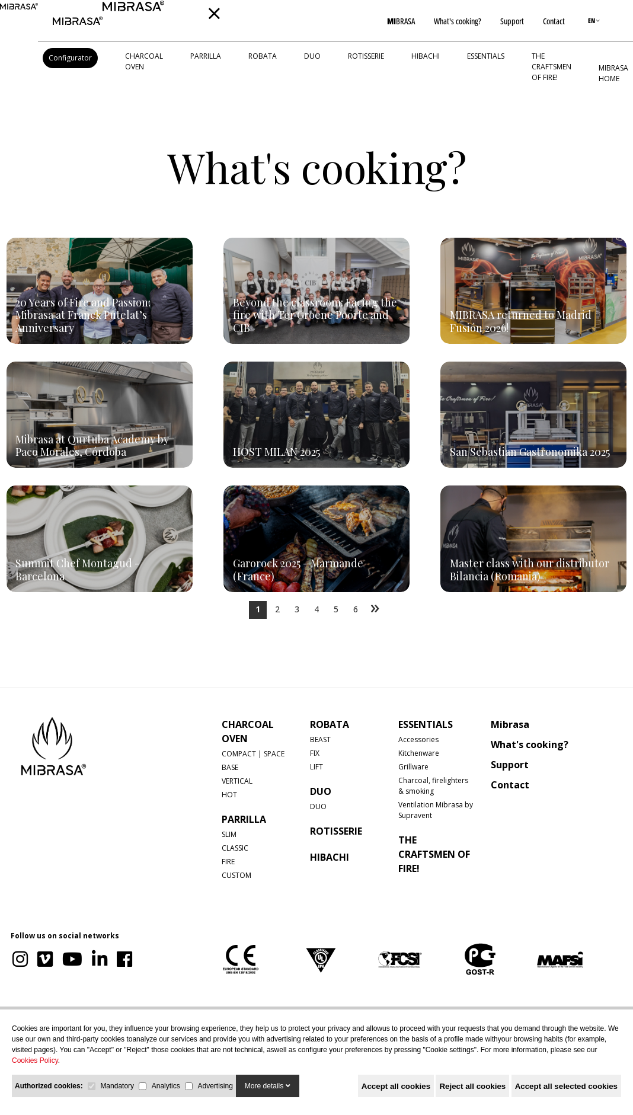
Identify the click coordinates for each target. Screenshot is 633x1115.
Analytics (166, 1086)
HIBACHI (425, 56)
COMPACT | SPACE (253, 754)
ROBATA (262, 56)
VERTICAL (237, 781)
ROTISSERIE (366, 56)
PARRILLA (205, 56)
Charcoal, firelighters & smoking (433, 785)
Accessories (418, 739)
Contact (554, 21)
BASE (230, 767)
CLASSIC (235, 848)
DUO (312, 56)
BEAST (320, 739)
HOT (229, 795)
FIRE (228, 862)
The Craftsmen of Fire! (551, 66)
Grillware (413, 767)
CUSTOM (236, 875)
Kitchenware (418, 753)
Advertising (214, 1086)
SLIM (229, 834)
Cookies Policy (35, 1060)
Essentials (485, 56)
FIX (314, 753)
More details (267, 1086)
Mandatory (117, 1086)
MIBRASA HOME (613, 73)
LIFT (316, 767)
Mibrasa (510, 724)
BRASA (401, 21)
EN (594, 20)
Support (512, 21)
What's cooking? (457, 21)
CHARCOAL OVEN (144, 61)
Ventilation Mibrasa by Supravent (435, 810)
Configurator (70, 58)
